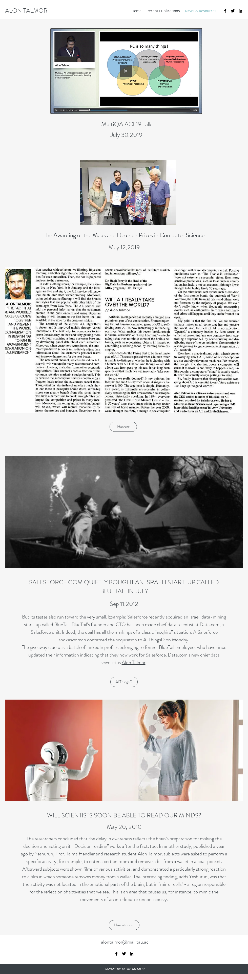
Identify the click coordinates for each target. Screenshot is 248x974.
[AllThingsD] (124, 682)
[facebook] (225, 10)
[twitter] (232, 10)
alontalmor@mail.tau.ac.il (126, 942)
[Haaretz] (123, 427)
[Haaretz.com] (124, 925)
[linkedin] (240, 10)
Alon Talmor (134, 662)
